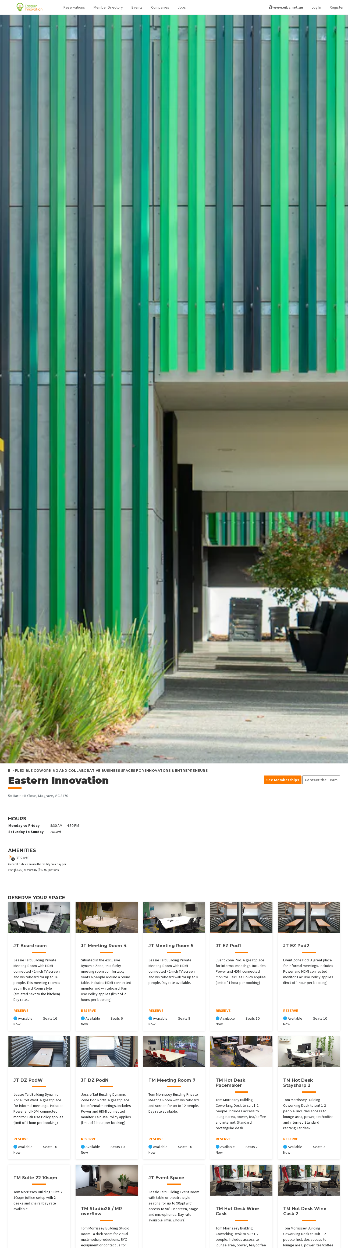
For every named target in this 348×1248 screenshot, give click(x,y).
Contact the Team (321, 780)
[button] (74, 7)
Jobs (182, 7)
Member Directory (108, 7)
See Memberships (282, 780)
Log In (316, 7)
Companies (160, 7)
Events (137, 7)
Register (337, 7)
